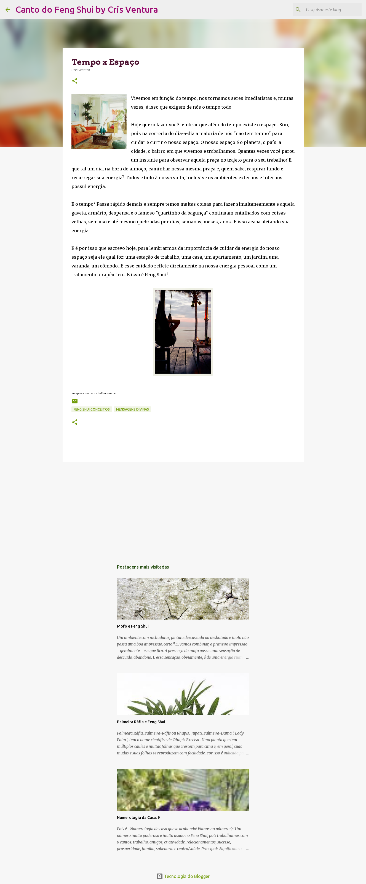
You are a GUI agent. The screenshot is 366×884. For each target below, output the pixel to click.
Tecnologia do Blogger (183, 876)
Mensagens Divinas (132, 409)
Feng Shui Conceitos (92, 409)
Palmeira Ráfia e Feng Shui (141, 722)
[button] (74, 81)
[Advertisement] (183, 508)
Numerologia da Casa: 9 (138, 817)
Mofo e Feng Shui (133, 626)
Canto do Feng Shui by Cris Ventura (86, 9)
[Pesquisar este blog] (333, 9)
